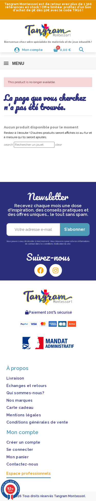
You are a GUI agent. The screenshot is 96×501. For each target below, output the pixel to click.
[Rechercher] (34, 145)
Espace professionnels (28, 473)
